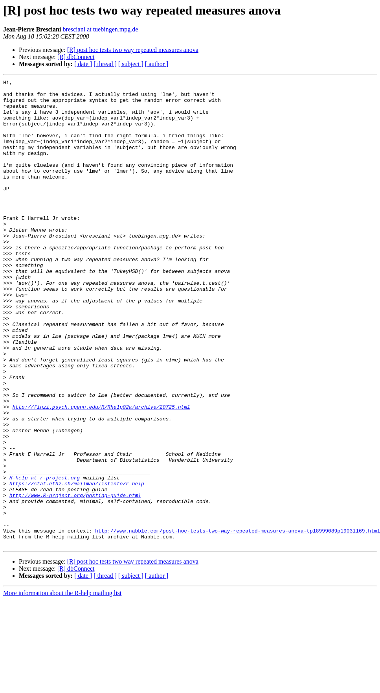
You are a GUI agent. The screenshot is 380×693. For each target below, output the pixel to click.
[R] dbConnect (76, 56)
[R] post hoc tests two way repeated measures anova (132, 49)
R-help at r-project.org (44, 557)
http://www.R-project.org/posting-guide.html (75, 578)
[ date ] (83, 64)
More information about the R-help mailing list (62, 686)
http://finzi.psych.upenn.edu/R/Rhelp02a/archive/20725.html (101, 472)
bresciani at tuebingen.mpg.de (100, 29)
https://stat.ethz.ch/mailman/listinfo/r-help (76, 564)
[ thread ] (105, 64)
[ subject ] (130, 64)
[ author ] (157, 64)
